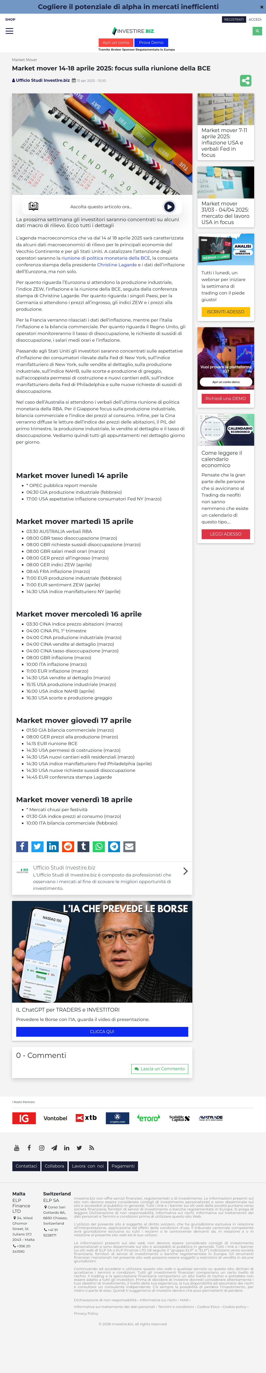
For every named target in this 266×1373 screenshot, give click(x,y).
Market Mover (24, 60)
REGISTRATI (234, 19)
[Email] (129, 846)
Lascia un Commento (160, 1068)
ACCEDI (255, 19)
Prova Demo (151, 42)
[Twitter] (37, 846)
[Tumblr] (84, 846)
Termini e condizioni (176, 1307)
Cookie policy (234, 1307)
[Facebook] (22, 846)
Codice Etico (208, 1307)
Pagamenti (123, 1166)
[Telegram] (114, 846)
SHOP (10, 19)
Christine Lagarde (117, 264)
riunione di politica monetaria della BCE (106, 258)
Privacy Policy (86, 1313)
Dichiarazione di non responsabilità (105, 1300)
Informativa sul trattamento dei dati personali (114, 1307)
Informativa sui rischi (158, 1300)
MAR (184, 1300)
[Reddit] (68, 846)
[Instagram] (42, 1148)
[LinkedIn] (53, 846)
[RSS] (92, 1148)
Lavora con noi (88, 1166)
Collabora (54, 1166)
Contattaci (26, 1166)
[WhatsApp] (99, 846)
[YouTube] (17, 1148)
